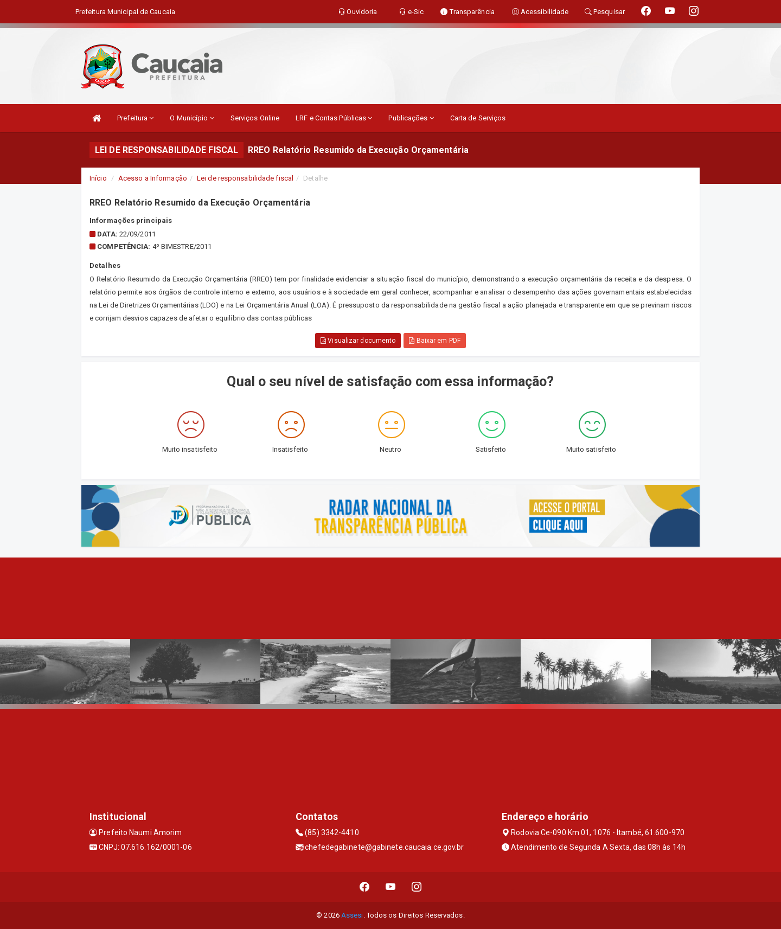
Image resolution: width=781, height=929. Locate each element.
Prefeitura (135, 118)
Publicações (410, 118)
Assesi (352, 915)
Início (98, 178)
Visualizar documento (358, 340)
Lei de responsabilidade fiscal (245, 178)
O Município (192, 118)
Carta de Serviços (478, 118)
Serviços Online (255, 118)
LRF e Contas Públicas (334, 118)
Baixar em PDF (434, 340)
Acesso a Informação (152, 178)
